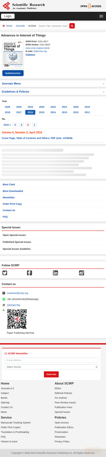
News (4, 412)
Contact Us (9, 210)
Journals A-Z (7, 388)
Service (6, 417)
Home (9, 25)
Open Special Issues (14, 235)
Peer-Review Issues (65, 402)
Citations (30, 54)
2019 (87, 107)
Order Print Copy (12, 204)
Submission (13, 73)
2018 (7, 112)
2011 (87, 112)
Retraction (60, 436)
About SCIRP (64, 383)
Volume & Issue (9, 441)
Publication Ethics (64, 427)
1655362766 (13, 305)
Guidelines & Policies (53, 91)
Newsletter (9, 197)
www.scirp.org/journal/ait (38, 48)
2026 (7, 107)
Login (8, 16)
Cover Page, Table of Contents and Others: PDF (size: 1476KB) (37, 138)
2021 (64, 107)
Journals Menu (53, 83)
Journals (20, 25)
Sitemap (5, 402)
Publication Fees (63, 407)
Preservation (61, 432)
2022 (53, 107)
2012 (76, 112)
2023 (41, 107)
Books (4, 397)
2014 (53, 112)
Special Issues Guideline (17, 249)
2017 (19, 112)
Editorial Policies (63, 393)
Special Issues (62, 412)
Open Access (62, 422)
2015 (41, 112)
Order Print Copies (11, 427)
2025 (19, 107)
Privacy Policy (62, 441)
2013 (64, 112)
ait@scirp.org (40, 51)
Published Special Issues (17, 242)
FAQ (5, 216)
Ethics (58, 388)
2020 (76, 107)
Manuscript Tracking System (16, 422)
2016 (30, 112)
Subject (5, 393)
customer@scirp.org (17, 293)
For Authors (61, 397)
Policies (60, 417)
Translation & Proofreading (15, 432)
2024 (30, 107)
